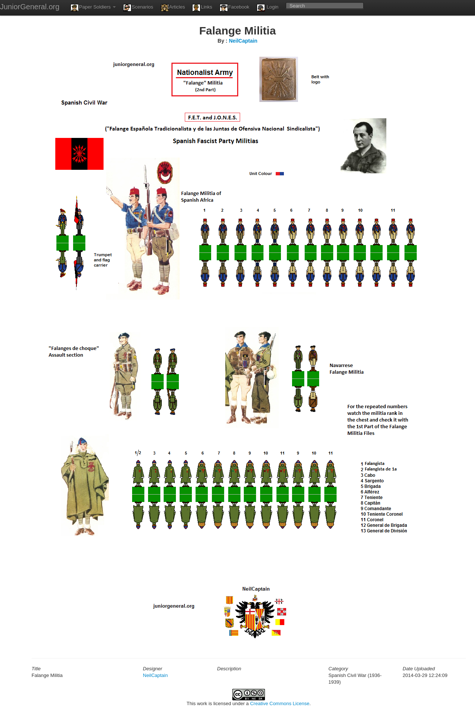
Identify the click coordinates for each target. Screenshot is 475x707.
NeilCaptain (243, 41)
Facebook (234, 7)
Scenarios (138, 7)
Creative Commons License (279, 703)
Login (267, 7)
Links (202, 7)
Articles (173, 7)
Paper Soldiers (93, 7)
